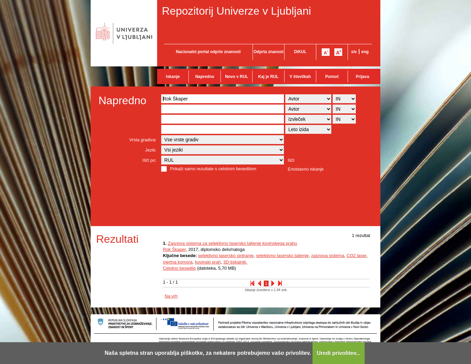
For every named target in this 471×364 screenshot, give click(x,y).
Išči (291, 160)
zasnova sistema (327, 255)
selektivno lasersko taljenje (282, 255)
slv (354, 51)
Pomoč (332, 76)
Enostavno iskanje (306, 169)
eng (364, 51)
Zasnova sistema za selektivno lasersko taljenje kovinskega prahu (232, 243)
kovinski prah (208, 262)
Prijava (362, 76)
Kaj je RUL (268, 76)
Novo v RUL (236, 76)
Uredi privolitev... (339, 353)
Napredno (204, 76)
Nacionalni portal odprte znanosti (208, 51)
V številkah (300, 76)
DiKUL (300, 51)
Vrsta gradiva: (142, 139)
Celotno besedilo (179, 268)
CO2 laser (356, 255)
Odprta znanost (269, 51)
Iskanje (173, 76)
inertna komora (178, 262)
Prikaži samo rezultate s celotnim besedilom (213, 168)
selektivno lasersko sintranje (226, 255)
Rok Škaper (174, 249)
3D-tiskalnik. (235, 262)
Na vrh (171, 296)
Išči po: (149, 160)
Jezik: (150, 150)
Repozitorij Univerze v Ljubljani (236, 11)
